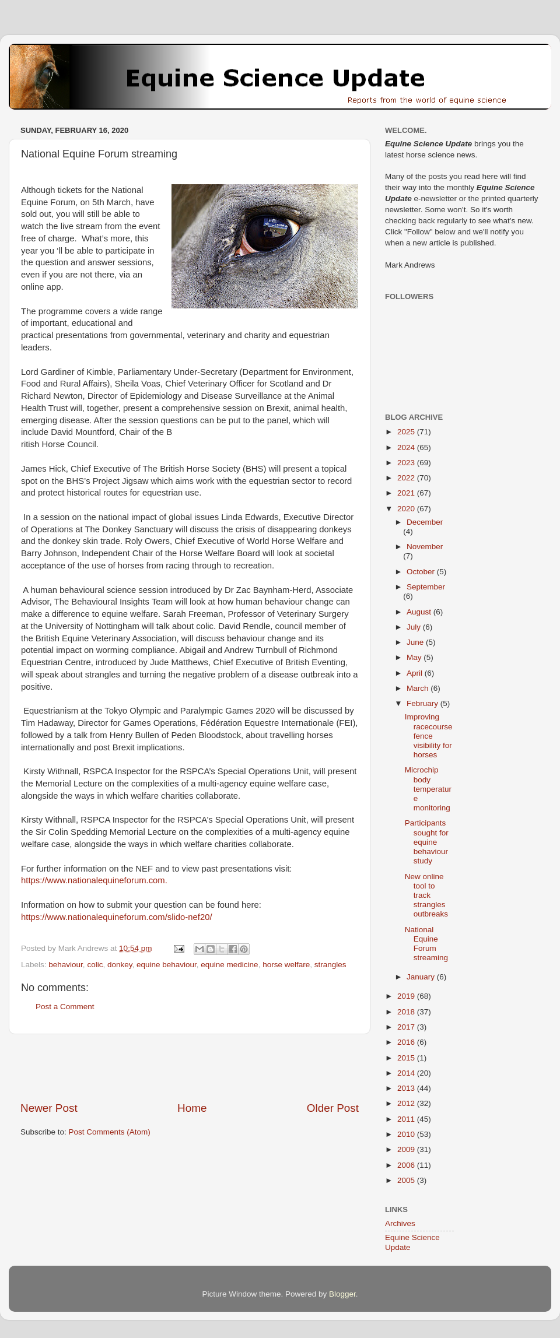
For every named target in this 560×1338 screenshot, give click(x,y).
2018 (407, 1011)
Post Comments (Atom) (109, 1132)
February (423, 703)
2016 (407, 1042)
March (418, 688)
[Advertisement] (189, 1067)
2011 (407, 1119)
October (422, 571)
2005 (407, 1180)
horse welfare (286, 964)
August (420, 611)
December (425, 522)
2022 (407, 477)
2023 (407, 462)
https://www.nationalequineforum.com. (94, 880)
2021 (407, 493)
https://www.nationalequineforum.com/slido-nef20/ (116, 917)
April (416, 673)
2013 (407, 1088)
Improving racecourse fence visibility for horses (429, 735)
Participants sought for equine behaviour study (427, 842)
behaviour (65, 964)
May (415, 657)
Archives (400, 1223)
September (426, 586)
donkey (119, 964)
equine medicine (229, 964)
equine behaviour (166, 964)
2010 (407, 1134)
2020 (407, 508)
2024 (407, 447)
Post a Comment (65, 1006)
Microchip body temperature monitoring (428, 788)
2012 (407, 1103)
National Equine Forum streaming (426, 944)
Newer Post (49, 1108)
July (415, 627)
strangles (330, 964)
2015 (407, 1057)
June (416, 642)
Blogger (342, 1294)
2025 (407, 431)
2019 (407, 996)
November (425, 546)
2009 (407, 1149)
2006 (407, 1165)
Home (191, 1108)
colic (95, 964)
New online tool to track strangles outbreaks (426, 895)
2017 (407, 1027)
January (422, 976)
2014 (407, 1073)
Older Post (333, 1108)
